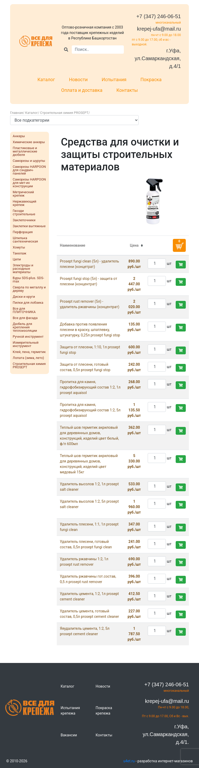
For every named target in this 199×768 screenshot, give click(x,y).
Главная (16, 113)
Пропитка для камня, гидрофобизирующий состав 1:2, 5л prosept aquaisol (90, 410)
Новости (78, 79)
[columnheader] (134, 245)
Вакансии (69, 735)
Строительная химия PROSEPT (64, 113)
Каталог (46, 79)
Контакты (127, 90)
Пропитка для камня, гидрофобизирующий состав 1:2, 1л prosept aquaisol (90, 387)
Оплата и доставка (81, 90)
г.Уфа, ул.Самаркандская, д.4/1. (166, 734)
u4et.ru (129, 761)
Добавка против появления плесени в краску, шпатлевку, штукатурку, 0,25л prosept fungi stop (90, 329)
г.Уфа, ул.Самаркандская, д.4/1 (158, 58)
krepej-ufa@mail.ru (159, 29)
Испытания (114, 79)
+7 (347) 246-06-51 (158, 16)
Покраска (151, 79)
